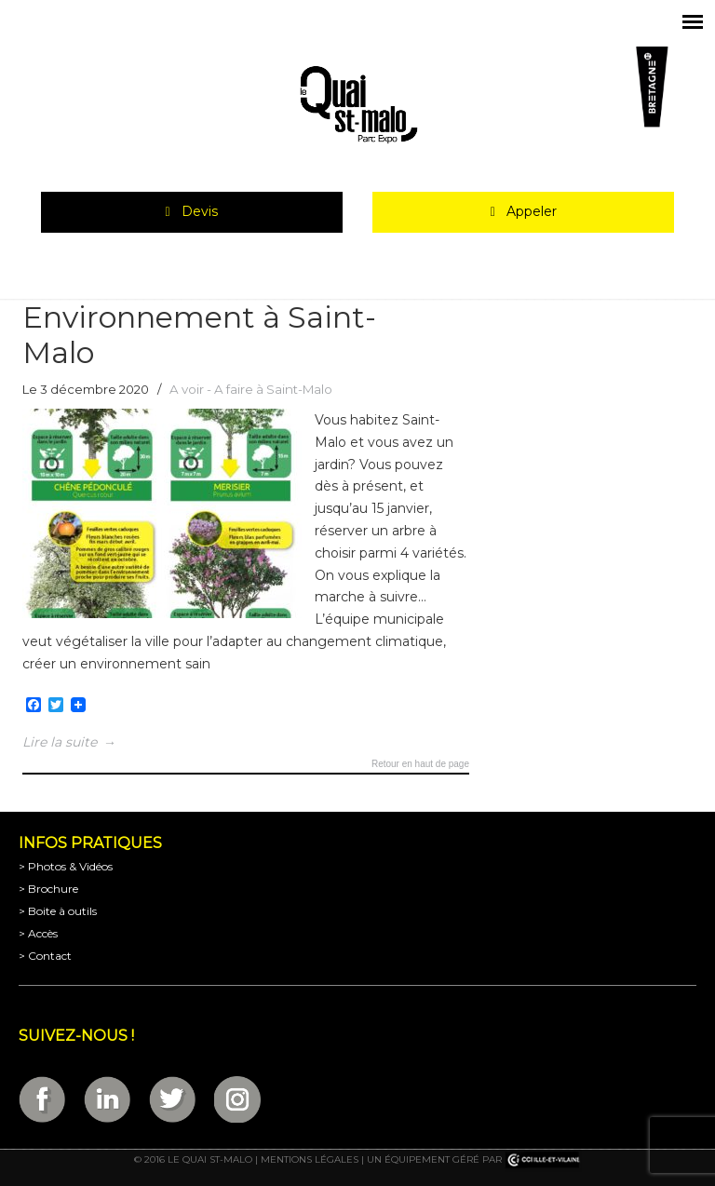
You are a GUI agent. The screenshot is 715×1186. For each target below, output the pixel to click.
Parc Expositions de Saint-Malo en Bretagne (357, 105)
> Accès (38, 933)
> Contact (45, 956)
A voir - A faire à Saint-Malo (250, 389)
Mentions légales (309, 1159)
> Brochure (48, 889)
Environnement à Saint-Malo (199, 335)
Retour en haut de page (420, 764)
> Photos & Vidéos (66, 866)
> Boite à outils (58, 911)
